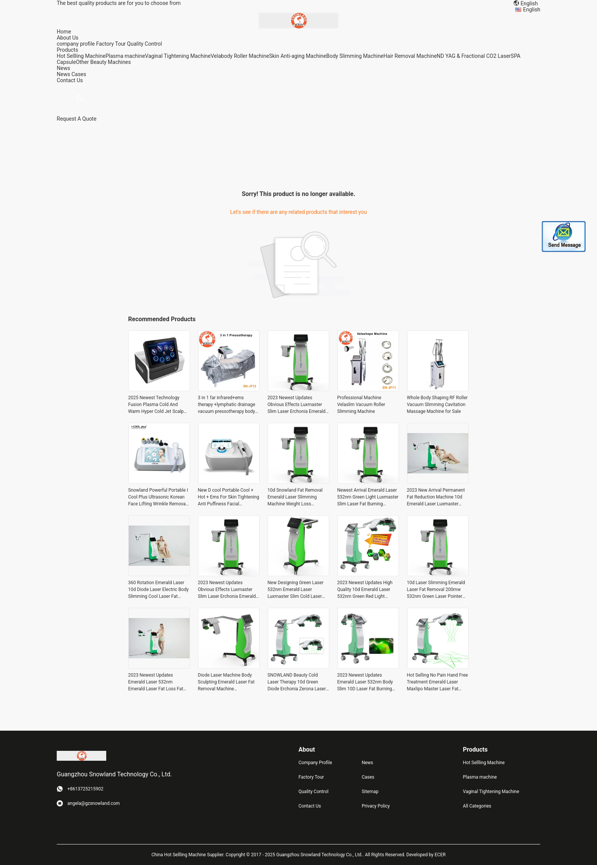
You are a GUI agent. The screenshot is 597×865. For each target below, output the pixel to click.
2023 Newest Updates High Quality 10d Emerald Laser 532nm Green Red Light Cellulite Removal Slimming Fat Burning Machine (365, 590)
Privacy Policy (376, 806)
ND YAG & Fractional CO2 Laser (474, 56)
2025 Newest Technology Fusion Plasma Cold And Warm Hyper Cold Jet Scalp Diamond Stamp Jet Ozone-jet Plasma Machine (158, 405)
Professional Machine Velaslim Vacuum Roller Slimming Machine (361, 404)
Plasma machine (125, 56)
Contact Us (309, 806)
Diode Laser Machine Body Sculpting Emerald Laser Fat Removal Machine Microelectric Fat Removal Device (226, 682)
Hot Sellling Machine (81, 56)
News (63, 74)
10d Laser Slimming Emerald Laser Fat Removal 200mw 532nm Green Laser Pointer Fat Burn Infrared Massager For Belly (436, 590)
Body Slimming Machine (354, 56)
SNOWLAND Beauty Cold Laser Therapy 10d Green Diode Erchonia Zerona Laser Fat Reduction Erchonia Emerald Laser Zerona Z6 (297, 682)
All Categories (477, 806)
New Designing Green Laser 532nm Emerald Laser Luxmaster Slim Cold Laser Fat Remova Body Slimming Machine (296, 590)
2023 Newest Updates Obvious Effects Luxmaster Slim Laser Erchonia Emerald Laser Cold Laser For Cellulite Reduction (297, 405)
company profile (76, 44)
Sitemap (370, 791)
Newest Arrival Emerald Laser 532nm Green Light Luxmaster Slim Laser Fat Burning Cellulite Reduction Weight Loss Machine (368, 497)
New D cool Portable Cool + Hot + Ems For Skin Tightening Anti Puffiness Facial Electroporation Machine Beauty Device (228, 497)
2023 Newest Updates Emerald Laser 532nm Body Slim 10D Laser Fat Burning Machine (365, 682)
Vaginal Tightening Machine (178, 56)
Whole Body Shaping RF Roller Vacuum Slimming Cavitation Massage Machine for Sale (437, 404)
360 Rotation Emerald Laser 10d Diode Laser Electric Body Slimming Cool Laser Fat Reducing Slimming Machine (158, 590)
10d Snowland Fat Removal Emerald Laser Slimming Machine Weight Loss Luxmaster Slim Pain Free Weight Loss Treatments (295, 497)
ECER (440, 854)
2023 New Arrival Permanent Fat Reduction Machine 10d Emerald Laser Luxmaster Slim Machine (436, 497)
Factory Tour (111, 44)
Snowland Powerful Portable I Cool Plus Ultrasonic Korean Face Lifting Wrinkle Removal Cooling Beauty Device (158, 497)
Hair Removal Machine (410, 56)
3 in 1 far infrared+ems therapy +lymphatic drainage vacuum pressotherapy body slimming (226, 405)
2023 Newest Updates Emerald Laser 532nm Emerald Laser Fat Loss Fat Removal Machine (156, 682)
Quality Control (144, 44)
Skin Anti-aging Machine (297, 56)
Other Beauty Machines (103, 62)
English (531, 9)
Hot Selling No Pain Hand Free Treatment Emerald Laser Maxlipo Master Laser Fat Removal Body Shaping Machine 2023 (437, 682)
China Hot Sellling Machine (179, 854)
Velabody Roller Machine (240, 56)
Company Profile (315, 762)
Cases (79, 74)
